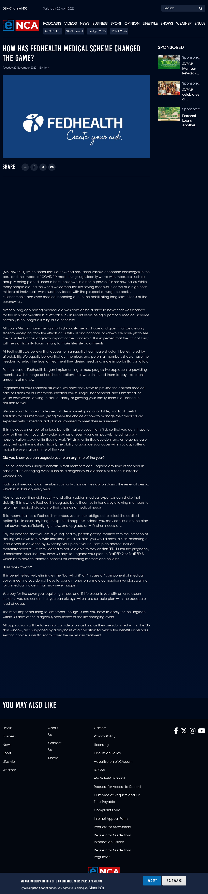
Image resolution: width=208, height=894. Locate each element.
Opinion (131, 24)
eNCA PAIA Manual (109, 778)
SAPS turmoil (74, 31)
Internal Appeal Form (111, 819)
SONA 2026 (119, 31)
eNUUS (200, 24)
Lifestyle (150, 24)
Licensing (101, 745)
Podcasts (52, 24)
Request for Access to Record (117, 787)
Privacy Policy (104, 736)
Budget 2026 (97, 31)
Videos (70, 24)
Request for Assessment (112, 827)
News (84, 24)
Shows (167, 24)
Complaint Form (107, 810)
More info (96, 888)
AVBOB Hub (52, 31)
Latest (7, 728)
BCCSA (99, 770)
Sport (116, 24)
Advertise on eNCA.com (113, 762)
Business (99, 24)
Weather (183, 24)
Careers (100, 728)
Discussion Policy (107, 753)
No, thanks (174, 881)
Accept (152, 881)
